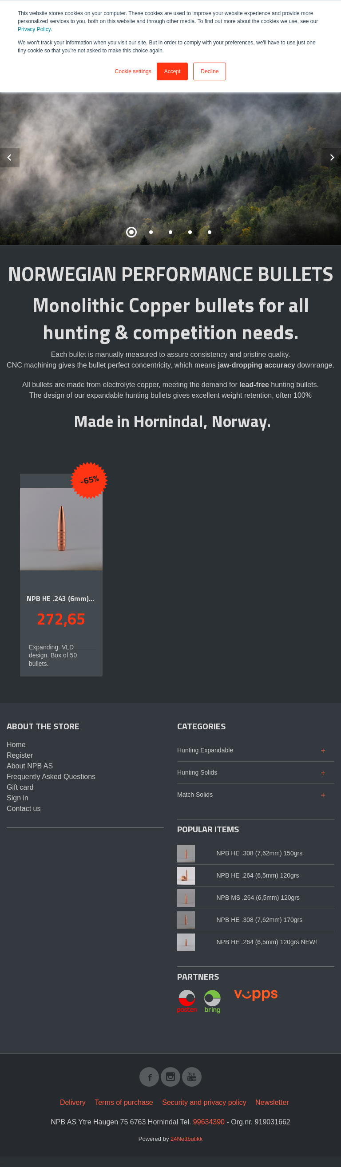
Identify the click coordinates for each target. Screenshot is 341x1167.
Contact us (23, 808)
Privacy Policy (34, 29)
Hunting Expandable (205, 750)
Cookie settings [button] (133, 71)
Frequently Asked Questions (51, 776)
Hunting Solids (197, 772)
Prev (19, 156)
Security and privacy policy (204, 1102)
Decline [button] (209, 71)
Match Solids (195, 794)
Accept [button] (172, 71)
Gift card (20, 787)
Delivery (73, 1102)
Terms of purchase (124, 1102)
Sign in (17, 798)
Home (16, 744)
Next (340, 156)
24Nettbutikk (186, 1138)
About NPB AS (30, 766)
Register (20, 755)
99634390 (209, 1122)
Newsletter (272, 1102)
